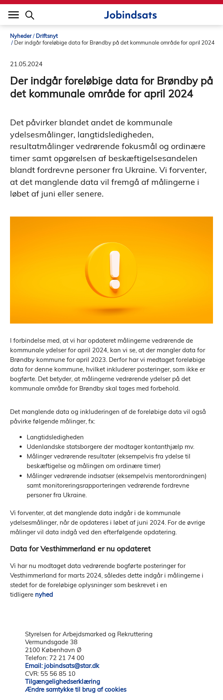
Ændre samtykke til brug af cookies (75, 689)
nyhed (44, 594)
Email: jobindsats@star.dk (62, 666)
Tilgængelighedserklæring (62, 681)
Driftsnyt (47, 35)
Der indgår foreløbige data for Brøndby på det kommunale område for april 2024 (114, 42)
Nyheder (21, 35)
